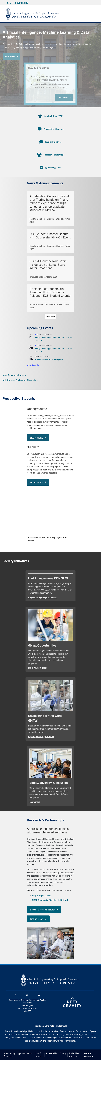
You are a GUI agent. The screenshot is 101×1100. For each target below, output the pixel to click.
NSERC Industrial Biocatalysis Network (50, 900)
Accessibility (51, 1053)
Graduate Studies (55, 218)
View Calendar (33, 365)
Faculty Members (37, 218)
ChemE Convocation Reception (49, 359)
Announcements (36, 304)
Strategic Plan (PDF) (53, 116)
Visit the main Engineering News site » (20, 380)
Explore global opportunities (41, 736)
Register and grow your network (42, 597)
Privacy (62, 1053)
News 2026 (52, 276)
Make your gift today (37, 667)
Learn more (34, 801)
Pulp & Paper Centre (41, 895)
